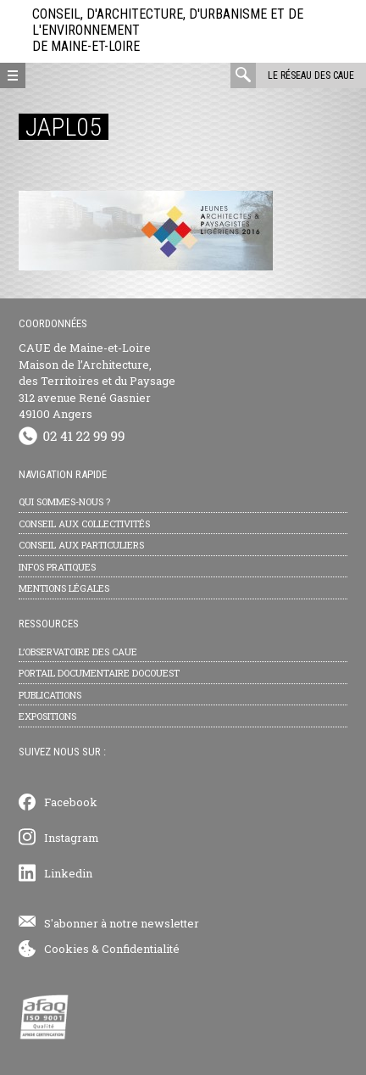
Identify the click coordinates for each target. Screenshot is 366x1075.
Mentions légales (64, 588)
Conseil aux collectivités (84, 523)
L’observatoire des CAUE (78, 651)
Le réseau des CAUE (311, 75)
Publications (50, 694)
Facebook (70, 802)
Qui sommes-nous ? (64, 501)
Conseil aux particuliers (81, 544)
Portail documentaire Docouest (99, 672)
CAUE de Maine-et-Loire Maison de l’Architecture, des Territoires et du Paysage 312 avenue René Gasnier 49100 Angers (97, 380)
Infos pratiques (57, 566)
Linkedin (68, 873)
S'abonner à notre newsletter (121, 923)
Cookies (66, 948)
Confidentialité (141, 948)
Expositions (47, 716)
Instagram (71, 837)
